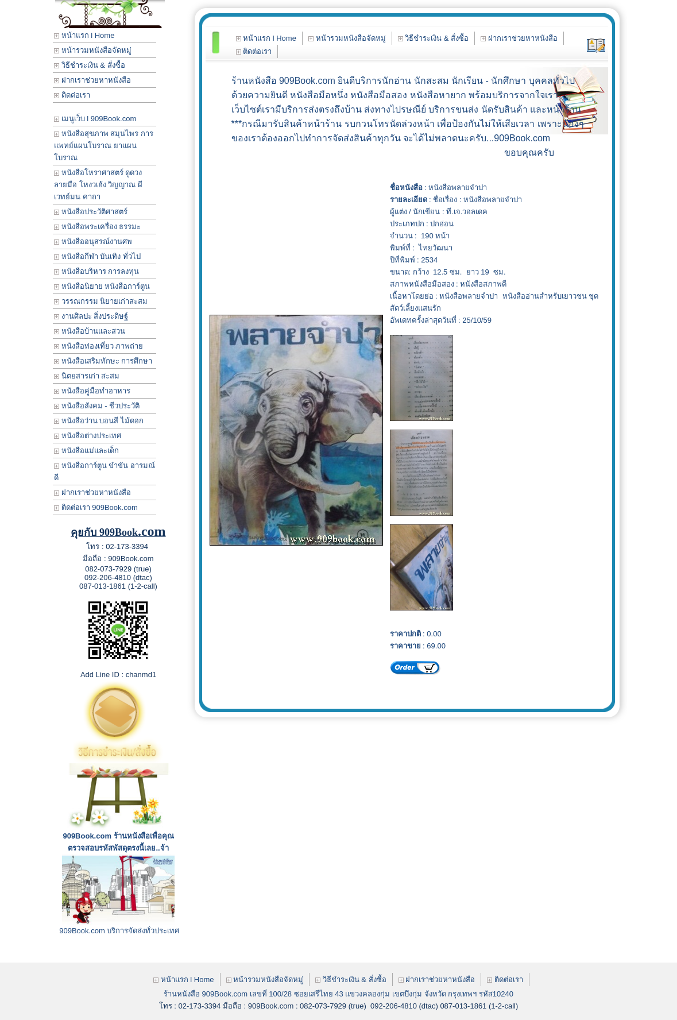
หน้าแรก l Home (84, 35)
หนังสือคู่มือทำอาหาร (92, 391)
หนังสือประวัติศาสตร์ (90, 211)
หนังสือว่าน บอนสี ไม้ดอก (99, 420)
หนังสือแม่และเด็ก (86, 450)
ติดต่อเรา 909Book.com (96, 507)
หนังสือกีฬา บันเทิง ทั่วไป (97, 256)
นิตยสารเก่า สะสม (86, 376)
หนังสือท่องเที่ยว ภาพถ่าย (98, 346)
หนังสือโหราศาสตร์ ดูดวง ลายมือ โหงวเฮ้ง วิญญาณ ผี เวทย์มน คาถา (98, 184)
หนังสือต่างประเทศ (87, 435)
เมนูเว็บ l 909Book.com (95, 118)
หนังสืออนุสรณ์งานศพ (93, 241)
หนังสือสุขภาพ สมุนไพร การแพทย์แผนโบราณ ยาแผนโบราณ (103, 145)
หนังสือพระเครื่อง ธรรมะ (97, 226)
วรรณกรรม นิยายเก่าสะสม (101, 301)
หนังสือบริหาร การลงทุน (96, 271)
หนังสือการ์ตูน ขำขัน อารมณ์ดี (104, 471)
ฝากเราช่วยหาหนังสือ (92, 80)
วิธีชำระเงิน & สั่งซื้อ (89, 65)
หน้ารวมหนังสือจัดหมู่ (92, 50)
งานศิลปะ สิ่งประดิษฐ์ (91, 316)
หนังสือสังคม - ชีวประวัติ (97, 405)
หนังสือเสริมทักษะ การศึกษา (103, 361)
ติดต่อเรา (72, 95)
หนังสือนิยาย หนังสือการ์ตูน (102, 286)
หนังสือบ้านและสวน (89, 331)
